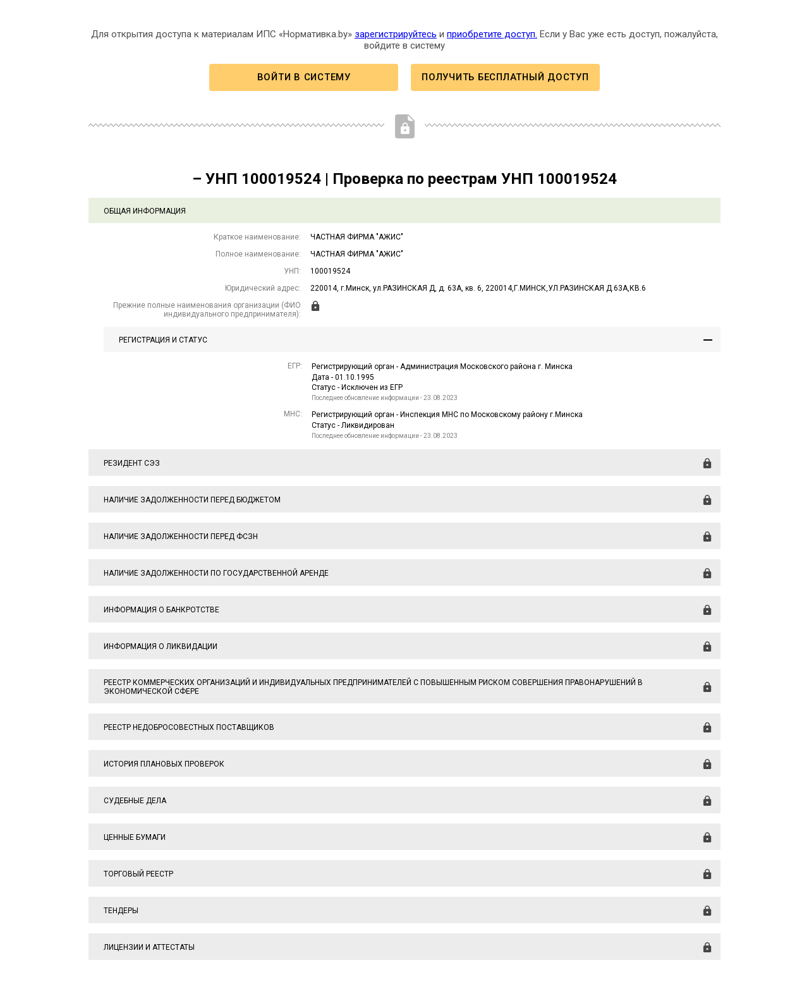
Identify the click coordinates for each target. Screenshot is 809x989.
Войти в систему (304, 77)
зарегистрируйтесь (396, 34)
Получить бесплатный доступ (505, 77)
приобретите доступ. (492, 34)
